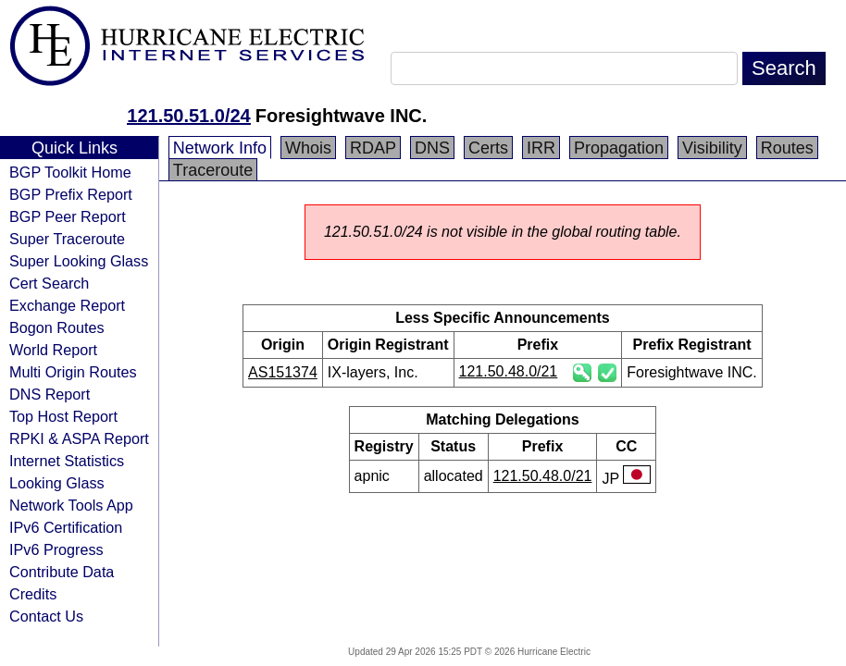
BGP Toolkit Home (70, 172)
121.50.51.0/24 (188, 115)
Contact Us (46, 616)
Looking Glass (57, 483)
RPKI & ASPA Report (79, 438)
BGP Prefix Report (70, 194)
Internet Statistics (66, 460)
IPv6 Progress (56, 549)
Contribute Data (61, 571)
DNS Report (49, 394)
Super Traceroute (67, 238)
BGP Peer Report (67, 216)
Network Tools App (71, 505)
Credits (32, 594)
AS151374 (282, 372)
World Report (53, 349)
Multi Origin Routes (73, 372)
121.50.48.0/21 (508, 371)
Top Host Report (63, 416)
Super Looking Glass (78, 261)
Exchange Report (67, 305)
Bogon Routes (57, 327)
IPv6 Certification (65, 527)
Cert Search (49, 283)
